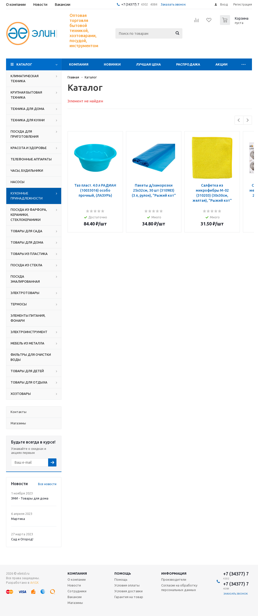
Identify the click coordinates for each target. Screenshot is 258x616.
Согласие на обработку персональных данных (179, 587)
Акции (221, 64)
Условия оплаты (127, 585)
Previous (239, 120)
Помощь (122, 573)
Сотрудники (77, 591)
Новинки (112, 64)
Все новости (47, 484)
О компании (77, 579)
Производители (173, 579)
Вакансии (75, 597)
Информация (173, 573)
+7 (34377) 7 (130, 4)
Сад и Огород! (22, 539)
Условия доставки (128, 591)
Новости (74, 585)
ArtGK (34, 582)
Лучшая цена (148, 64)
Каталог (24, 64)
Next (247, 120)
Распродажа (188, 64)
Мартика (18, 518)
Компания (78, 64)
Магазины (75, 602)
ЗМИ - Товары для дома (29, 498)
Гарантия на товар (128, 597)
